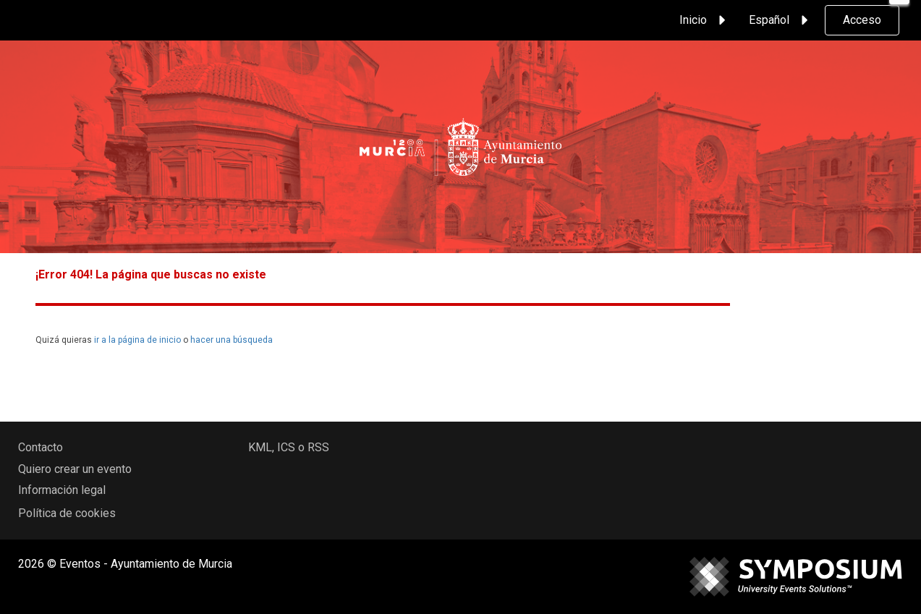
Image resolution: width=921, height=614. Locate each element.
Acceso (862, 20)
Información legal (62, 490)
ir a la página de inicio (137, 340)
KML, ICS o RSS (288, 447)
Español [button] (780, 20)
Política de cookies (67, 513)
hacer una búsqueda (231, 340)
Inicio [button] (704, 20)
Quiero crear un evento (75, 469)
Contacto (40, 447)
